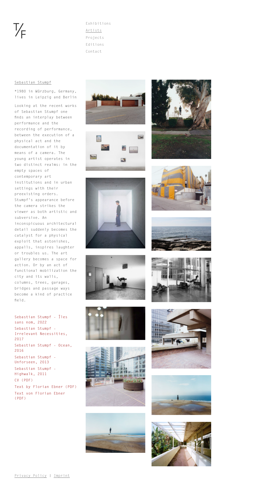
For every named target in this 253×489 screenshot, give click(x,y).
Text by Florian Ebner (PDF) (45, 387)
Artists (94, 30)
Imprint (62, 475)
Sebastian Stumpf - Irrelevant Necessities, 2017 (41, 334)
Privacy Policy (30, 475)
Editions (95, 44)
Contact (94, 51)
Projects (95, 37)
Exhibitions (98, 23)
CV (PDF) (23, 380)
